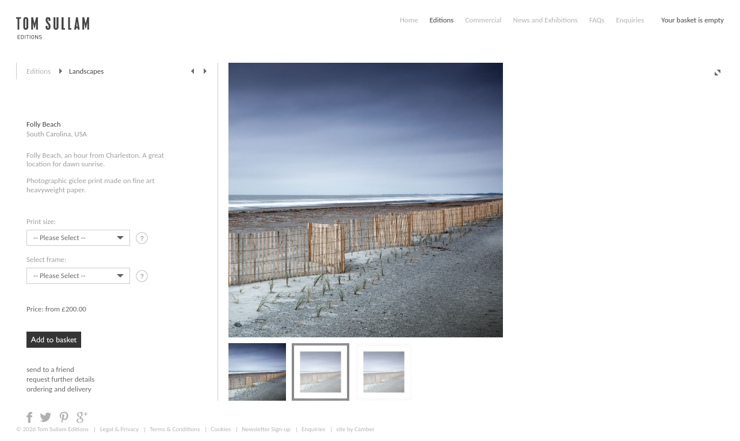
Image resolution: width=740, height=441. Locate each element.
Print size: (41, 221)
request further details (60, 379)
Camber (364, 429)
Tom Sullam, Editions (52, 34)
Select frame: (46, 259)
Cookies (221, 429)
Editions (441, 20)
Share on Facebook (29, 417)
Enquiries (630, 20)
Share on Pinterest (63, 417)
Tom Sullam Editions (62, 429)
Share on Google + (81, 417)
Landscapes (86, 71)
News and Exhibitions (545, 20)
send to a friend (50, 369)
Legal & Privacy (119, 429)
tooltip (143, 240)
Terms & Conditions (175, 429)
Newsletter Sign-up (266, 429)
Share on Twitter (46, 417)
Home (409, 20)
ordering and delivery (58, 389)
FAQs (596, 20)
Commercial (483, 20)
